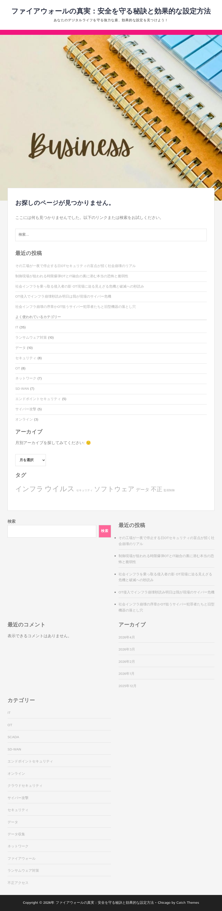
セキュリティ (25, 358)
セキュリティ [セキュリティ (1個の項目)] (84, 490)
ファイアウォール (22, 858)
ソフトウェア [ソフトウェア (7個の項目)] (114, 489)
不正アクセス (18, 882)
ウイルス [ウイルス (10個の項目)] (60, 489)
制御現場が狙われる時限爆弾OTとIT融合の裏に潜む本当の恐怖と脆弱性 (71, 276)
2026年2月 (127, 661)
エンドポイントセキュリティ (38, 399)
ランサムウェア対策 (31, 337)
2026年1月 (127, 673)
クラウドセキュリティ (25, 785)
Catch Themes (187, 902)
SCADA (13, 737)
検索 (12, 522)
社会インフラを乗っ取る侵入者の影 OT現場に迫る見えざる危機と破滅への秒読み (79, 286)
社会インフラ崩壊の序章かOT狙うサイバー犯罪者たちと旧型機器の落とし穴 (75, 306)
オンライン (24, 419)
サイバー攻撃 (25, 409)
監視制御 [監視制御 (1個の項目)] (169, 490)
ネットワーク (25, 378)
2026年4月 (127, 637)
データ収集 (16, 834)
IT (16, 327)
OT (17, 368)
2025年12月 (128, 686)
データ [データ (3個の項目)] (142, 490)
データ (20, 347)
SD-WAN (22, 388)
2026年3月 (127, 649)
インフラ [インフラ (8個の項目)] (29, 489)
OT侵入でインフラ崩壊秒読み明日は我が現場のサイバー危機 (63, 296)
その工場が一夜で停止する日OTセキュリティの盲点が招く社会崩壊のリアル (75, 266)
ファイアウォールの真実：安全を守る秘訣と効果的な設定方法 (111, 12)
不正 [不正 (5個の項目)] (156, 489)
